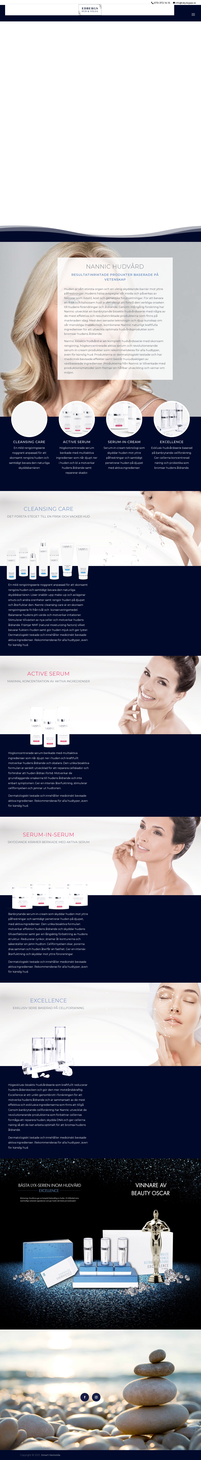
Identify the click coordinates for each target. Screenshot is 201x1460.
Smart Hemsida (50, 1455)
